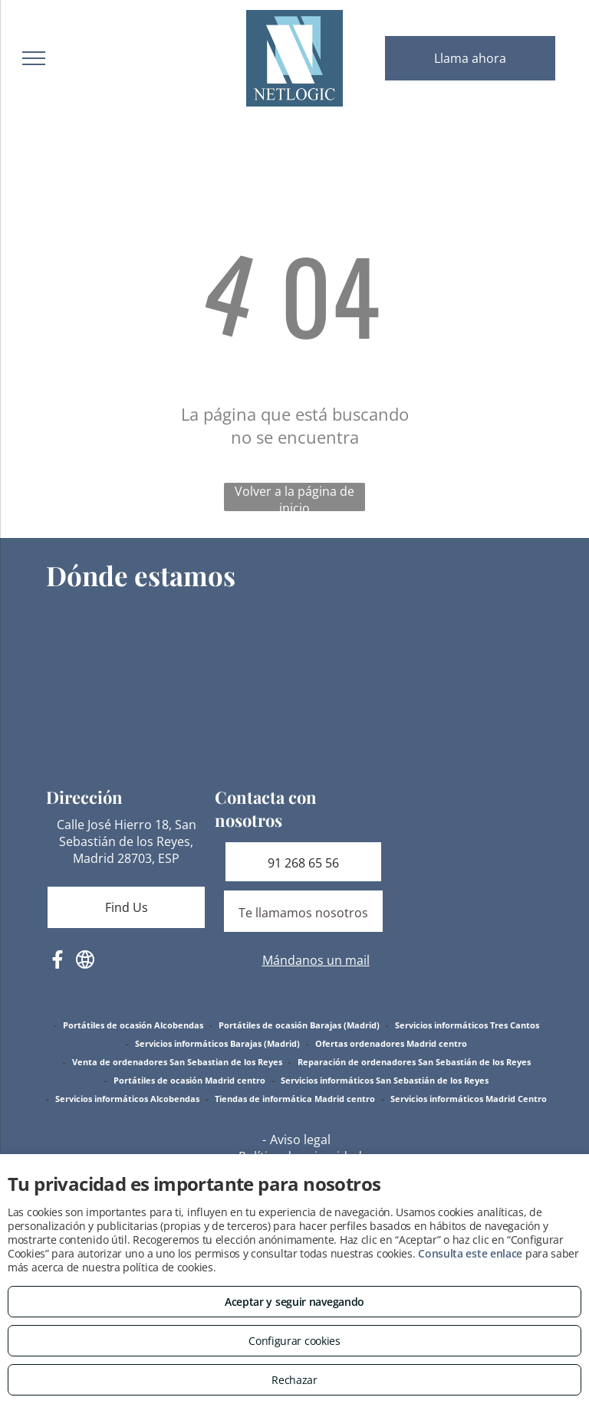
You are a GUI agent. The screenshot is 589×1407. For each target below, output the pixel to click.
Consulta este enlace (470, 1253)
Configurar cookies (294, 1340)
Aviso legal (300, 1139)
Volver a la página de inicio (294, 497)
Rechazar (294, 1380)
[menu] (34, 58)
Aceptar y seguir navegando (294, 1301)
